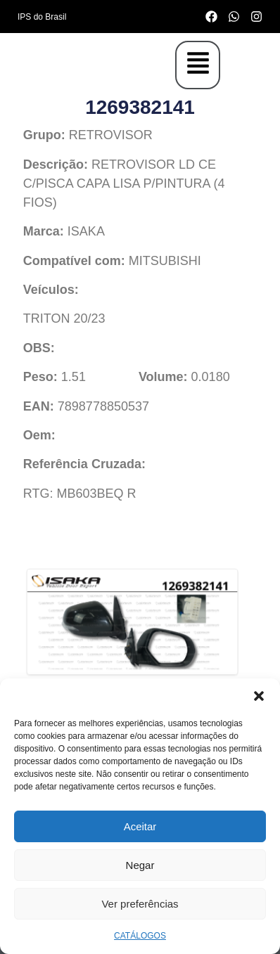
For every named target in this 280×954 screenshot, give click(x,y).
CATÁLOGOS (140, 936)
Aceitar (140, 826)
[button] (259, 696)
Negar (140, 865)
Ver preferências (139, 904)
